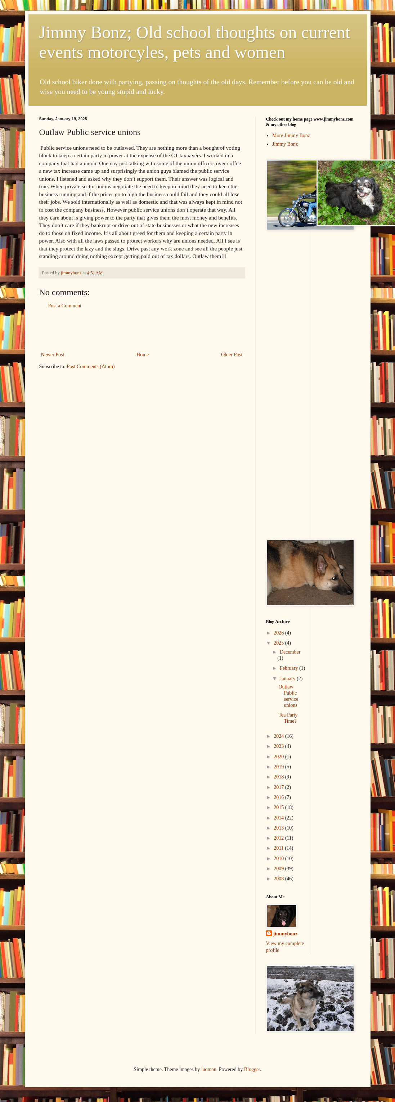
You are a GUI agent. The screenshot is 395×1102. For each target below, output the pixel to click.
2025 (279, 643)
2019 (279, 766)
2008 (279, 878)
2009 (279, 868)
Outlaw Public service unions (288, 696)
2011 (279, 848)
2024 (279, 736)
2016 (279, 797)
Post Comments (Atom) (91, 366)
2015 (279, 807)
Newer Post (52, 354)
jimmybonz (285, 933)
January (288, 678)
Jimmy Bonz (285, 144)
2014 (279, 818)
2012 (279, 838)
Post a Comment (65, 305)
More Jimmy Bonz (291, 135)
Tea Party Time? (287, 718)
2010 (279, 858)
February (289, 668)
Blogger (252, 1069)
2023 (279, 746)
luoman (208, 1069)
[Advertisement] (142, 330)
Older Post (232, 354)
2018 (279, 777)
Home (142, 354)
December (290, 652)
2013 (279, 828)
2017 (279, 787)
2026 (279, 633)
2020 (279, 756)
